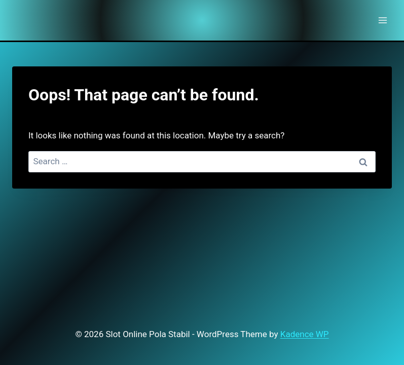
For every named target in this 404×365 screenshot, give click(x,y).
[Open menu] (382, 20)
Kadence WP (304, 334)
